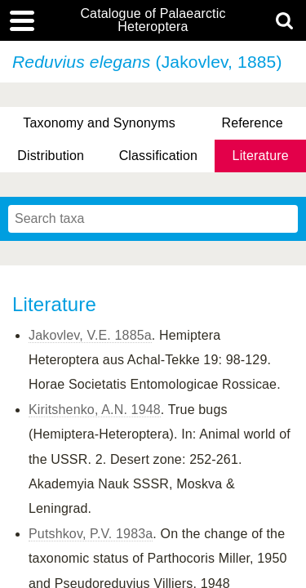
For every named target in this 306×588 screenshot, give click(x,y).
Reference (251, 123)
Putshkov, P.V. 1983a (91, 534)
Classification (158, 156)
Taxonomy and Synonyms (99, 123)
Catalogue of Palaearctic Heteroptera (152, 20)
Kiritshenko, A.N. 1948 (95, 409)
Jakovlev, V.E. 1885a (90, 335)
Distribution (50, 156)
